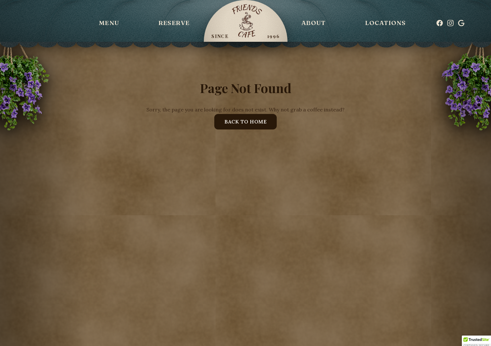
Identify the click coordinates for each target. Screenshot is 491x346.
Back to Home (245, 121)
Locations (385, 23)
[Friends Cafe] (246, 21)
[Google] (461, 23)
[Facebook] (439, 23)
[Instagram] (450, 23)
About (313, 23)
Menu (109, 23)
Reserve (174, 23)
